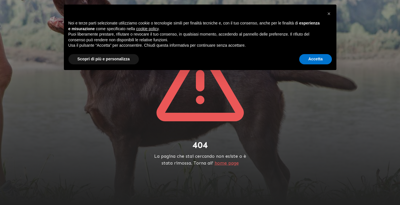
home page (227, 163)
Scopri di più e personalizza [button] (104, 59)
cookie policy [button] (147, 28)
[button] (329, 13)
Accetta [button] (315, 59)
